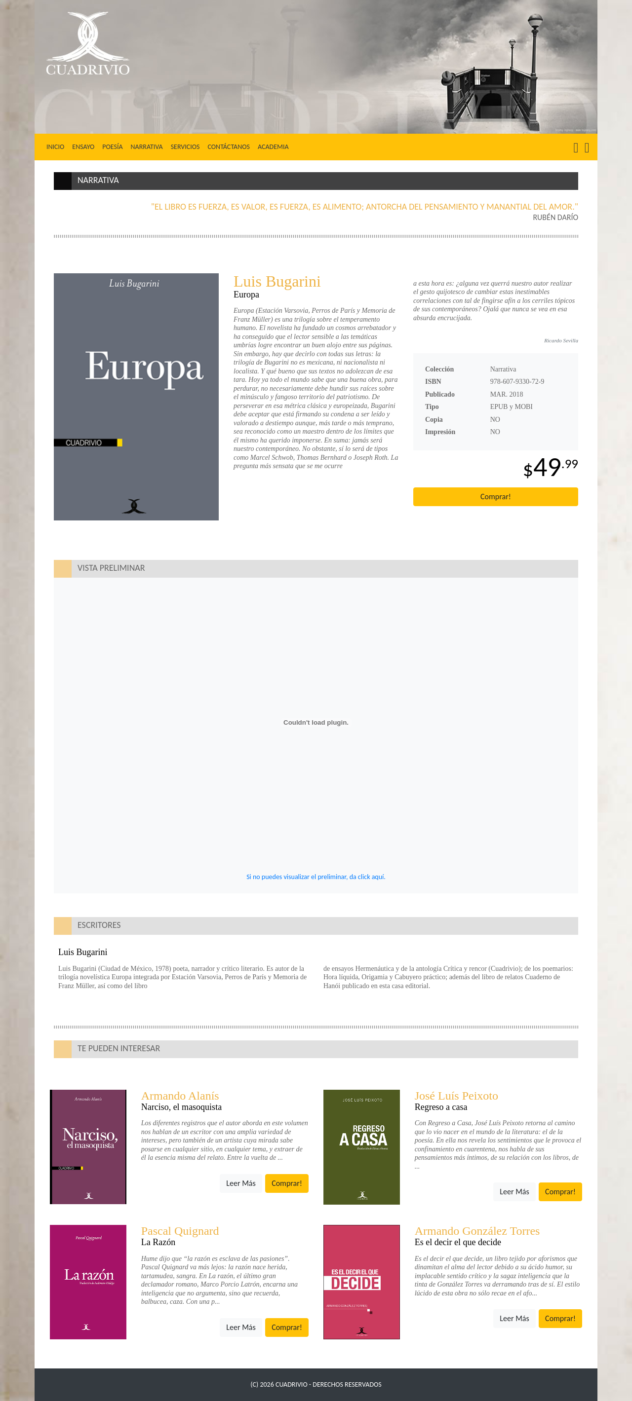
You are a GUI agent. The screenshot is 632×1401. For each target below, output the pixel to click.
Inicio (57, 146)
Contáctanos (228, 147)
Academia (273, 147)
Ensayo (83, 147)
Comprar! (495, 496)
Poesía (112, 147)
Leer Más (240, 1183)
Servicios (185, 147)
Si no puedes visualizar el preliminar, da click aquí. (316, 877)
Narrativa (147, 147)
